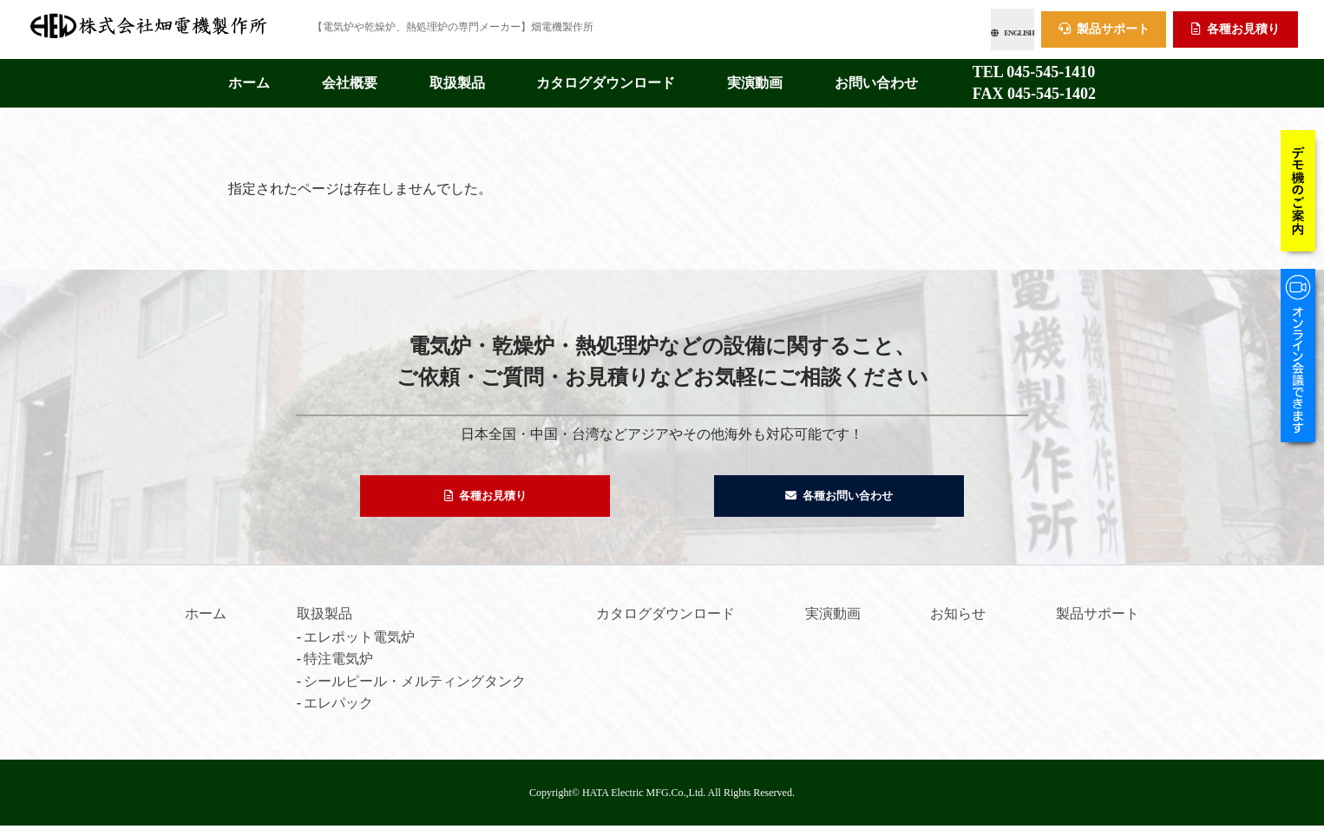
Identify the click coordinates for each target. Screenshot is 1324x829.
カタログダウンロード (605, 77)
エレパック (338, 706)
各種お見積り (1235, 26)
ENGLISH (972, 26)
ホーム (249, 77)
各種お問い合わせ (839, 494)
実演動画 (755, 77)
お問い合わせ (876, 77)
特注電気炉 (338, 662)
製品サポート (1104, 26)
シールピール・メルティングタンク (415, 684)
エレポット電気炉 (359, 640)
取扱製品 (457, 77)
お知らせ (958, 617)
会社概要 (349, 77)
